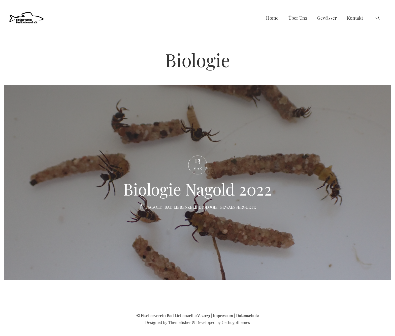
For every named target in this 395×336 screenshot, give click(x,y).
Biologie (208, 207)
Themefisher (179, 322)
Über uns (297, 18)
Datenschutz (247, 315)
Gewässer (327, 18)
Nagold (154, 207)
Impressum (223, 315)
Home (272, 18)
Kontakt (355, 18)
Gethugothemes (236, 322)
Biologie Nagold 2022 (197, 189)
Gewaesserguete (238, 207)
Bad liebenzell (180, 207)
